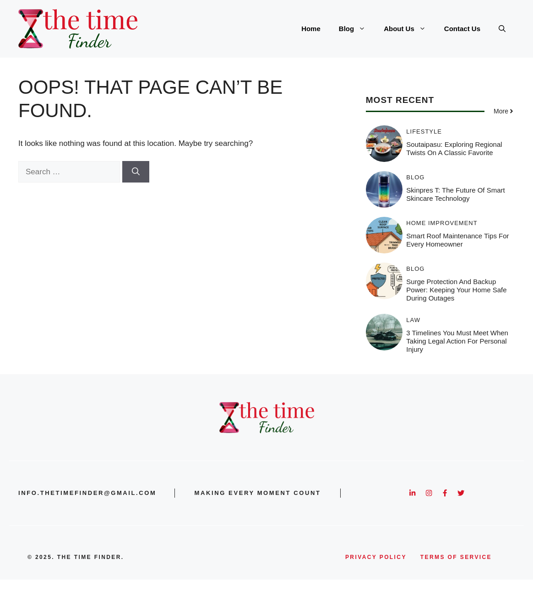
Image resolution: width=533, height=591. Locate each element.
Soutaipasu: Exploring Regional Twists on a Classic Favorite (454, 148)
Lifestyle (424, 131)
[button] (502, 29)
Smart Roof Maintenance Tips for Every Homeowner (457, 240)
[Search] (135, 172)
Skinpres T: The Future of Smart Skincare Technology (455, 194)
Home (311, 28)
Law (413, 320)
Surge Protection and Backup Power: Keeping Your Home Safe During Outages (456, 290)
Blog (357, 29)
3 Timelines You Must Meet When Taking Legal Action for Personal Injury (457, 341)
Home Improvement (441, 223)
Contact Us (462, 28)
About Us (409, 29)
